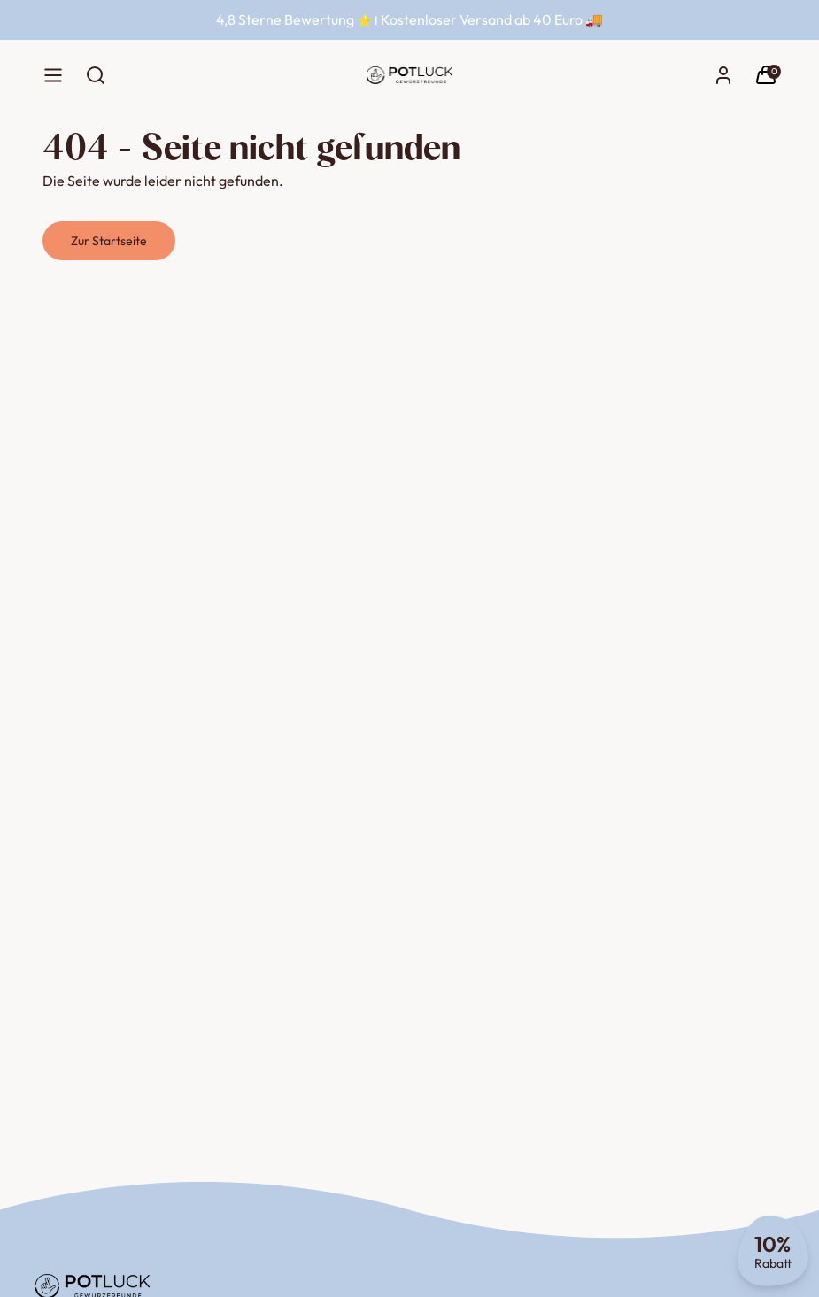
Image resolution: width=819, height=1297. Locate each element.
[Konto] (723, 75)
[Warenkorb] (766, 75)
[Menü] (53, 75)
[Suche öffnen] (95, 75)
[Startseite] (409, 75)
